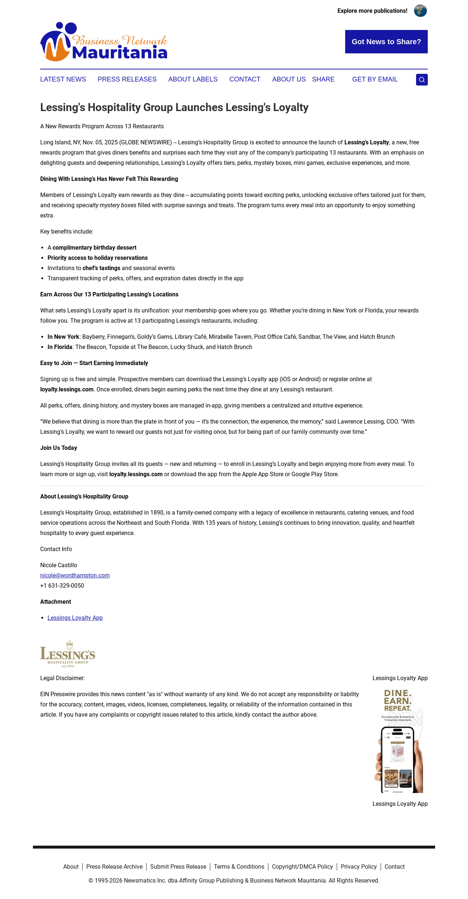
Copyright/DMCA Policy (302, 866)
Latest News (63, 79)
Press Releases (127, 79)
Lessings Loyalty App (75, 617)
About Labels (193, 79)
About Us (289, 79)
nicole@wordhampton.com (75, 575)
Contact (245, 79)
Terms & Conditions (239, 866)
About (71, 866)
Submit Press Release (178, 866)
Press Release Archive (114, 866)
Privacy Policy (359, 866)
